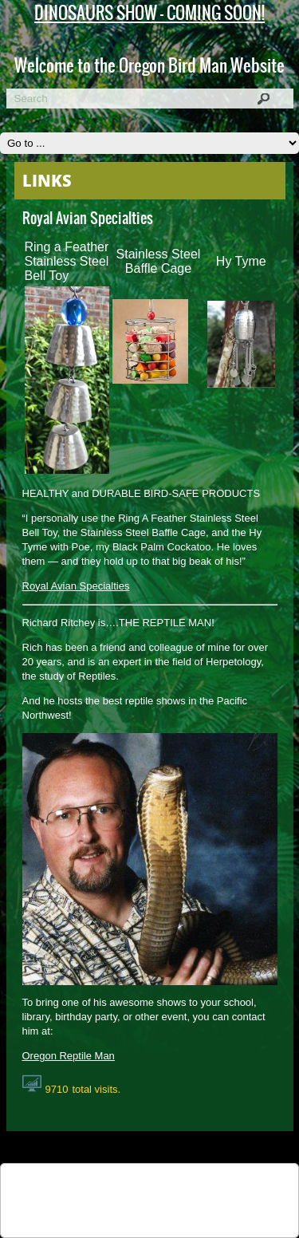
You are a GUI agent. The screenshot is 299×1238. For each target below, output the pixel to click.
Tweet (87, 1184)
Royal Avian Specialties (76, 586)
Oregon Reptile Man (68, 1056)
